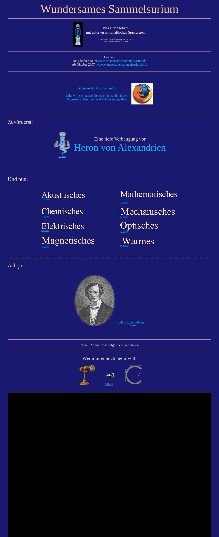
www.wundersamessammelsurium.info (121, 64)
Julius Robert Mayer (131, 322)
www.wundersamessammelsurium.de (122, 61)
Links (108, 384)
